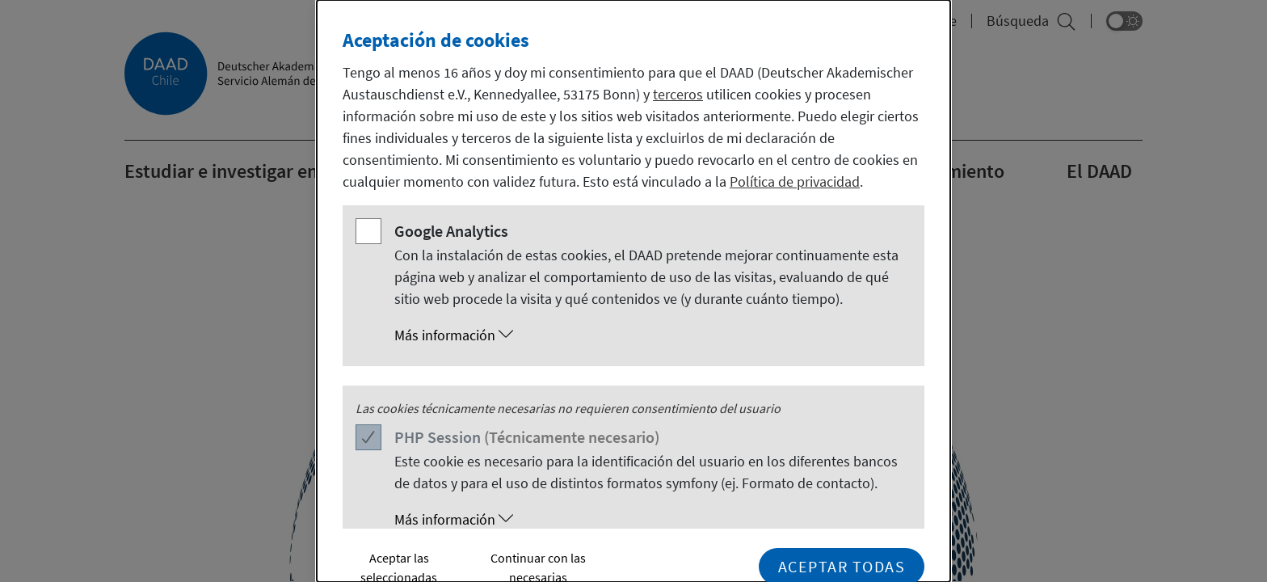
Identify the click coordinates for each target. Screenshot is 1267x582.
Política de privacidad (795, 181)
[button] (649, 335)
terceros (678, 94)
